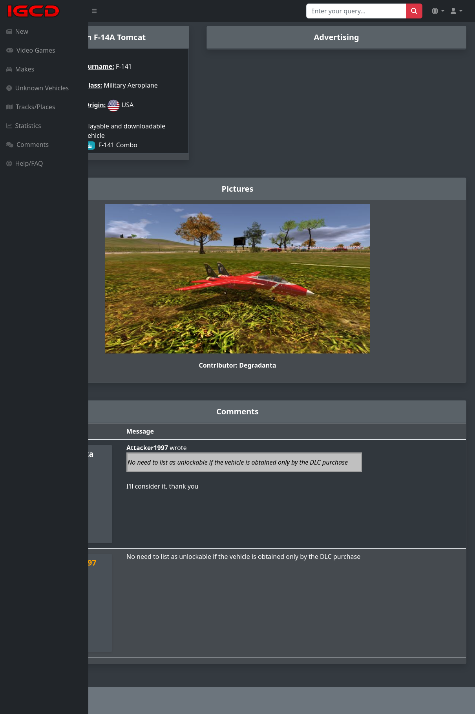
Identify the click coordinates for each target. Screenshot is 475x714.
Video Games (30, 50)
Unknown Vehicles (37, 88)
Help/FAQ (24, 163)
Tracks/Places (30, 107)
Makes (20, 69)
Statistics (23, 125)
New (17, 31)
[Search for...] (356, 11)
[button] (438, 11)
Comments (27, 144)
